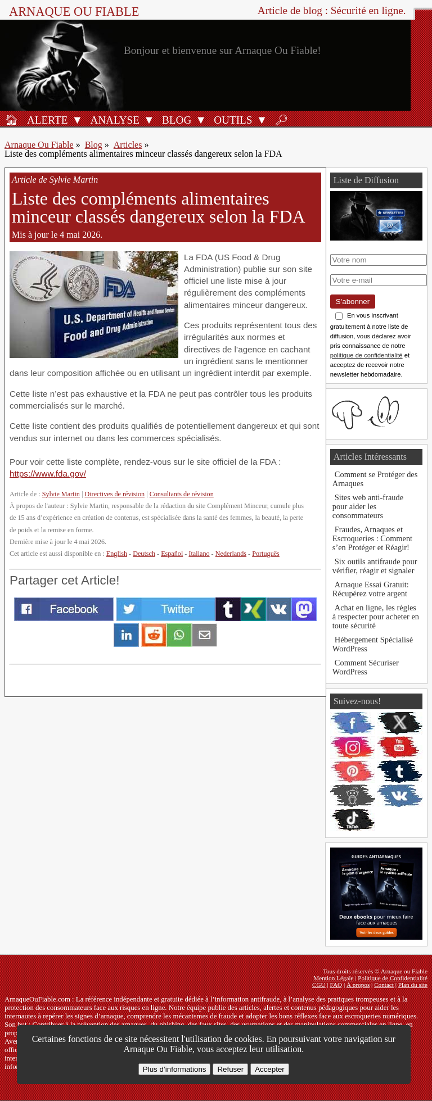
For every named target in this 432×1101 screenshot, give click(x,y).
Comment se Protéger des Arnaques (374, 479)
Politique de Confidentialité (393, 978)
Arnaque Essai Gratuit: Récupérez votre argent (370, 589)
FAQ (336, 984)
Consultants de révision (182, 494)
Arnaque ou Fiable (74, 11)
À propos (358, 984)
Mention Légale (333, 978)
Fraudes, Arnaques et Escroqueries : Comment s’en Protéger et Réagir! (372, 538)
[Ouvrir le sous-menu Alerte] (77, 119)
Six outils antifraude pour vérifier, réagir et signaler (374, 566)
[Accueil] (11, 119)
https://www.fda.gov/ (48, 473)
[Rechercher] (281, 119)
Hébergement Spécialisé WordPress (372, 644)
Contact (384, 984)
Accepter (270, 1069)
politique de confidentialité (366, 355)
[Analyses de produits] (113, 119)
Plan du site (413, 984)
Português (266, 554)
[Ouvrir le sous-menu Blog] (200, 119)
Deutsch (144, 554)
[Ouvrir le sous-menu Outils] (261, 119)
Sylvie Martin (61, 494)
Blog (93, 144)
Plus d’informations (174, 1069)
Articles (128, 144)
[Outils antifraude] (231, 119)
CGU (319, 984)
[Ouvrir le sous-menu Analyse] (149, 119)
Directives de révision (114, 494)
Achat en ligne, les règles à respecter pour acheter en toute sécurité (375, 616)
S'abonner (353, 301)
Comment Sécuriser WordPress (365, 667)
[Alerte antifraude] (45, 119)
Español (172, 554)
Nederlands (230, 554)
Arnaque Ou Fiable (39, 144)
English (116, 554)
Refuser (230, 1069)
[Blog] (175, 119)
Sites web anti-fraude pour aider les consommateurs (367, 506)
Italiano (198, 554)
